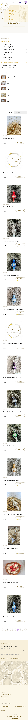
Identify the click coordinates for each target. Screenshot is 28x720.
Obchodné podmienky (6, 694)
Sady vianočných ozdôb (8, 68)
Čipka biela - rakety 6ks (12, 88)
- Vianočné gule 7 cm (8, 44)
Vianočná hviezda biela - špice (11, 173)
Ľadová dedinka (10, 82)
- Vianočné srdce (7, 57)
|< (2, 629)
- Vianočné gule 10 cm (8, 47)
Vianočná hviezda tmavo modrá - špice (13, 412)
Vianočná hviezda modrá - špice (11, 275)
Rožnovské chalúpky (11, 76)
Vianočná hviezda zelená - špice (11, 446)
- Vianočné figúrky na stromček (10, 60)
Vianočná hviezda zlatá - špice (11, 480)
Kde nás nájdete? (11, 14)
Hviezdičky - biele (11, 94)
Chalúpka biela (10, 100)
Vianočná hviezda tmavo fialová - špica (13, 343)
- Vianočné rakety (7, 52)
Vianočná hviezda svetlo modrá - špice (13, 309)
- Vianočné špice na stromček (10, 62)
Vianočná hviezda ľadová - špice (11, 241)
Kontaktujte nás (4, 699)
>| (25, 629)
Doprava (3, 692)
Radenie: (11, 112)
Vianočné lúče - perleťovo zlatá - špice (13, 514)
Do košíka (19, 142)
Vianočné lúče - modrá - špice (10, 617)
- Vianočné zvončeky (8, 49)
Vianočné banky (6, 41)
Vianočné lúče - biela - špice (10, 548)
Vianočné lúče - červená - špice (11, 582)
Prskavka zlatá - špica (8, 138)
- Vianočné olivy (7, 55)
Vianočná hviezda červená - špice (11, 207)
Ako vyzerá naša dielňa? (12, 11)
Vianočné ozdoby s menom (9, 65)
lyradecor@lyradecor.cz (15, 658)
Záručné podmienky (5, 696)
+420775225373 (5, 658)
